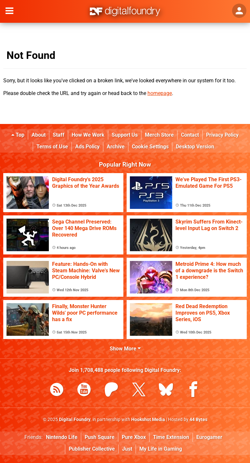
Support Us (125, 135)
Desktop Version (195, 146)
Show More (125, 349)
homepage (159, 93)
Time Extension (171, 437)
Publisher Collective (92, 449)
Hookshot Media (148, 419)
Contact (190, 135)
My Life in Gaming (160, 449)
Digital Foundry (74, 419)
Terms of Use (52, 146)
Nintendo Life (61, 437)
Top (17, 135)
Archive (116, 146)
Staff (58, 135)
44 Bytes (198, 419)
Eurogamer (209, 437)
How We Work (88, 135)
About (39, 135)
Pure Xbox (134, 437)
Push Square (100, 437)
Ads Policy (87, 146)
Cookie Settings (150, 146)
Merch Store (159, 135)
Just (127, 449)
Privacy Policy (222, 135)
